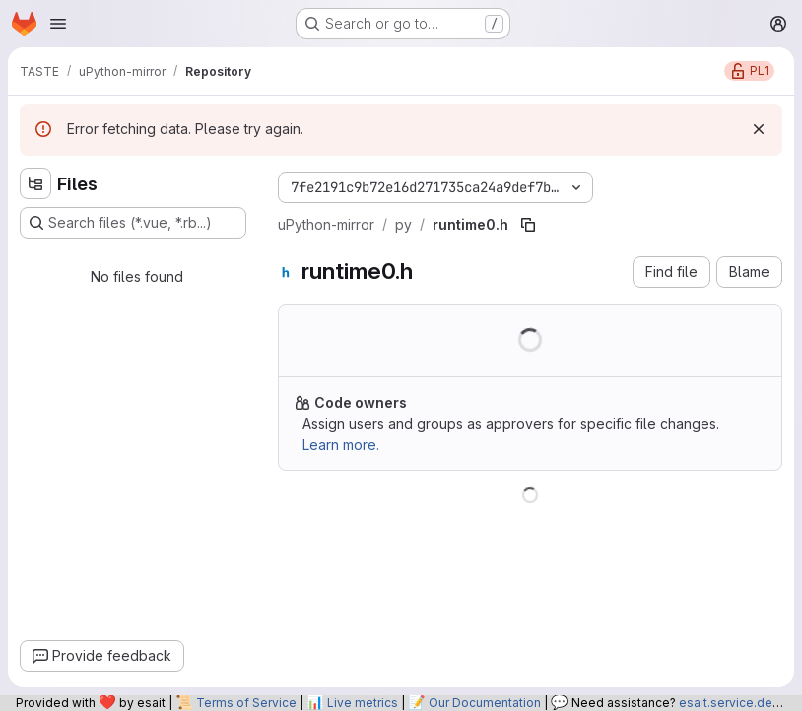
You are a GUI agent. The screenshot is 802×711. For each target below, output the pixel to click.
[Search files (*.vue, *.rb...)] (133, 223)
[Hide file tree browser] (35, 183)
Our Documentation (485, 702)
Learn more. (340, 444)
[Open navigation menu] (58, 23)
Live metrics (362, 702)
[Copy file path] (528, 225)
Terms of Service (246, 702)
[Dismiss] (758, 129)
